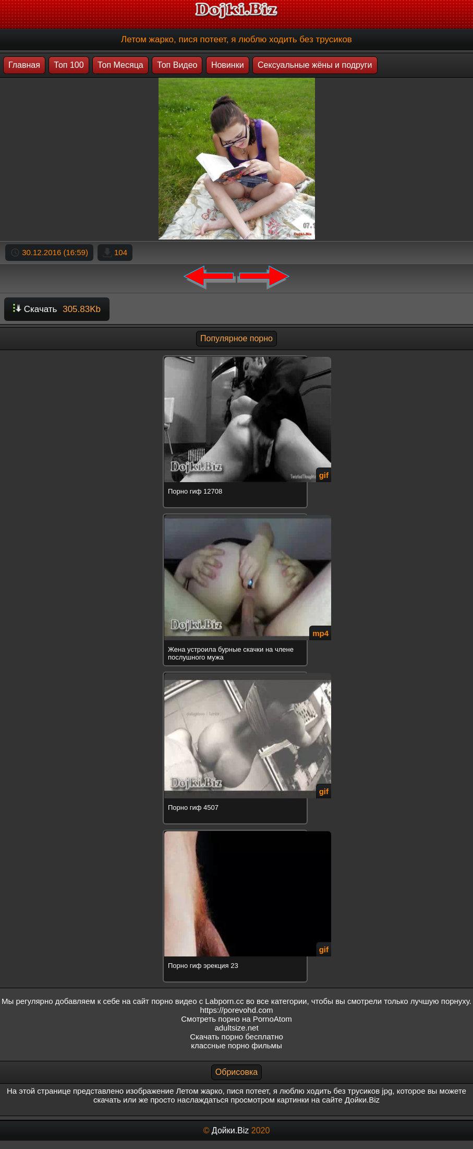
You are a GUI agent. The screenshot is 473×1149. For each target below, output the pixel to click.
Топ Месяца (120, 65)
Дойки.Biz (230, 1130)
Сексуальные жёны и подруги (315, 65)
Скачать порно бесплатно (236, 1036)
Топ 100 (68, 65)
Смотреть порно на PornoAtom (236, 1018)
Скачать (57, 309)
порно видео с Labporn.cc (197, 1001)
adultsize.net (236, 1027)
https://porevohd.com (236, 1010)
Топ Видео (177, 65)
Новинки (227, 65)
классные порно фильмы (236, 1045)
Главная (24, 65)
